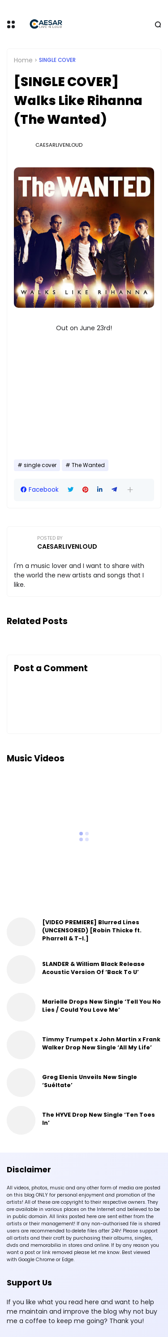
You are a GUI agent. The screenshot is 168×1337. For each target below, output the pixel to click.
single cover (57, 60)
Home (23, 60)
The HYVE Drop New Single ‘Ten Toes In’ (98, 1119)
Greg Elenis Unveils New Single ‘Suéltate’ (89, 1081)
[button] (130, 489)
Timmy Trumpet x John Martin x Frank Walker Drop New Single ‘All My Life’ (101, 1043)
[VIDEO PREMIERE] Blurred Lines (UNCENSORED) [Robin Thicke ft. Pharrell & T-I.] (92, 930)
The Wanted (88, 465)
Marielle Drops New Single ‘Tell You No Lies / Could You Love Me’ (101, 1006)
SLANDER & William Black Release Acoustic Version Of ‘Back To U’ (93, 968)
